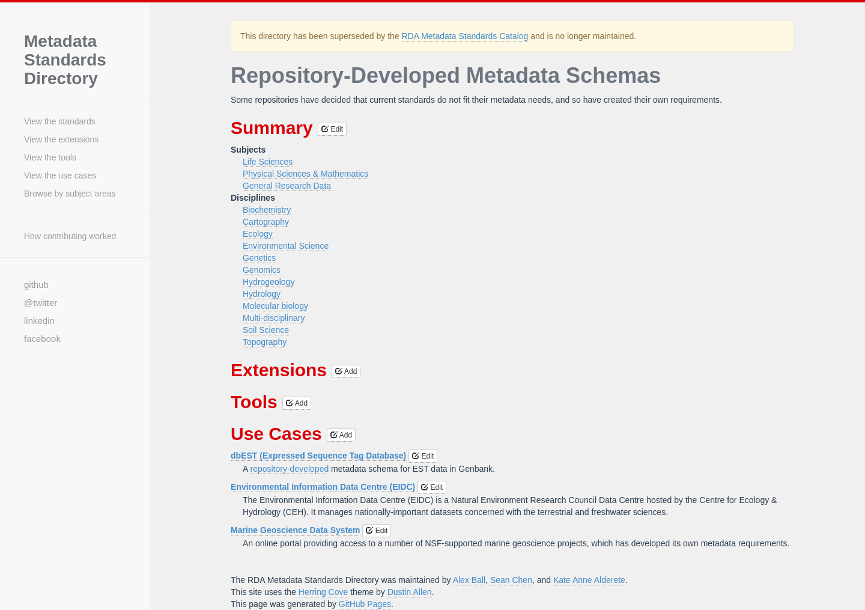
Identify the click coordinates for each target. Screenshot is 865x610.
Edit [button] (332, 129)
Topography (265, 342)
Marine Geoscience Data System (295, 530)
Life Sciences (268, 161)
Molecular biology (275, 306)
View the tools (50, 157)
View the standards (60, 121)
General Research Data (287, 186)
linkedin (39, 321)
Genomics (262, 270)
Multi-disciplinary (274, 318)
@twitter (40, 302)
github (36, 284)
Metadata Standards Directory (65, 60)
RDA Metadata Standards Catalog (465, 36)
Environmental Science (286, 246)
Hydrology (262, 294)
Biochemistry (267, 210)
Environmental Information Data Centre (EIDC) (323, 487)
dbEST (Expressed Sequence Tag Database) (318, 455)
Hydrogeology (268, 282)
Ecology (258, 234)
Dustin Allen (409, 592)
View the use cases (60, 175)
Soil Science (266, 330)
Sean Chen (511, 580)
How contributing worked (70, 236)
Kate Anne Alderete (589, 580)
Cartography (266, 222)
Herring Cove (323, 592)
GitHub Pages (365, 604)
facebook (42, 339)
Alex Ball (469, 580)
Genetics (259, 258)
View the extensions (61, 139)
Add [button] (346, 371)
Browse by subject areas (70, 193)
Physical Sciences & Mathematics (305, 173)
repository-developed (289, 469)
